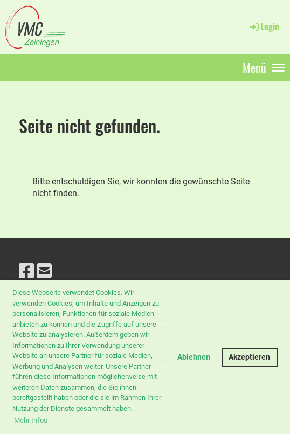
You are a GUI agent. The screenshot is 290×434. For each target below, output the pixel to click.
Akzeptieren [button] (249, 357)
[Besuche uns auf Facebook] (26, 271)
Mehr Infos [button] (30, 420)
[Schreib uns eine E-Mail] (44, 271)
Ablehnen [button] (193, 357)
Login (263, 26)
